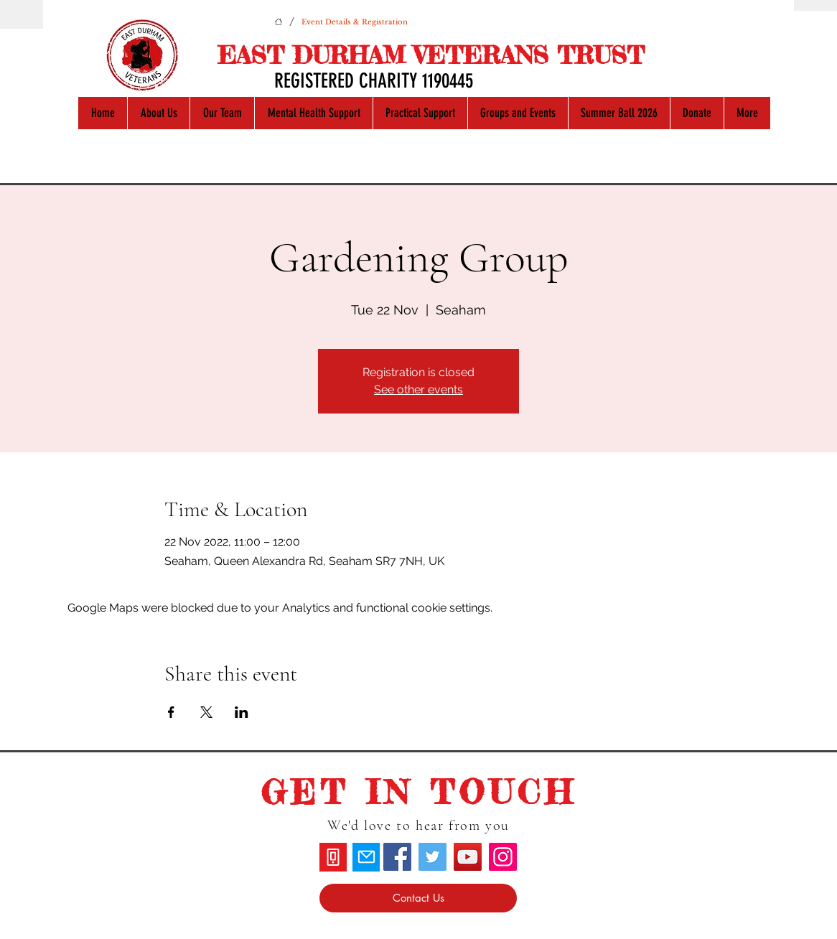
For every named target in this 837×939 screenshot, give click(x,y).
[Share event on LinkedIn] (241, 712)
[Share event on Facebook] (171, 712)
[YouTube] (468, 857)
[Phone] (333, 857)
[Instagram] (503, 857)
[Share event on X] (206, 712)
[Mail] (366, 857)
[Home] (278, 21)
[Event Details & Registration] (354, 21)
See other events (418, 389)
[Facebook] (397, 857)
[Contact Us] (418, 898)
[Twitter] (432, 857)
